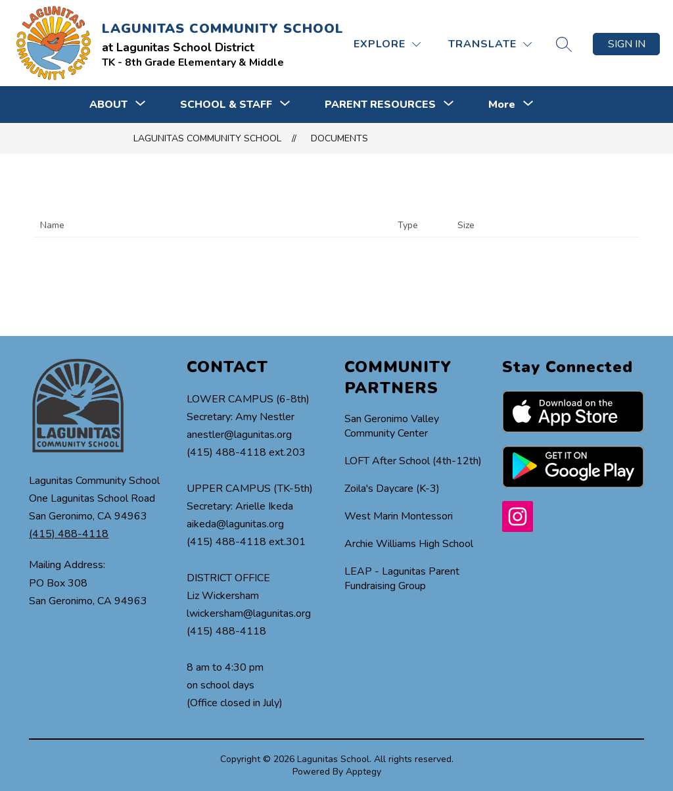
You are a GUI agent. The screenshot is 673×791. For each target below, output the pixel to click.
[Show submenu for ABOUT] (108, 104)
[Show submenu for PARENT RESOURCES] (380, 104)
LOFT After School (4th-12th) (413, 461)
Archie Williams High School (408, 544)
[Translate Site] (490, 44)
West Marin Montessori (398, 516)
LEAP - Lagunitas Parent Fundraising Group (401, 578)
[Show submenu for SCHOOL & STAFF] (226, 104)
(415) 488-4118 (68, 534)
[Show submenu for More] (501, 104)
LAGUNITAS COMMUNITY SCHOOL (207, 138)
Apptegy (363, 771)
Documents (339, 138)
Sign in (626, 44)
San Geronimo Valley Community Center (391, 426)
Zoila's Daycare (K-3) (392, 488)
